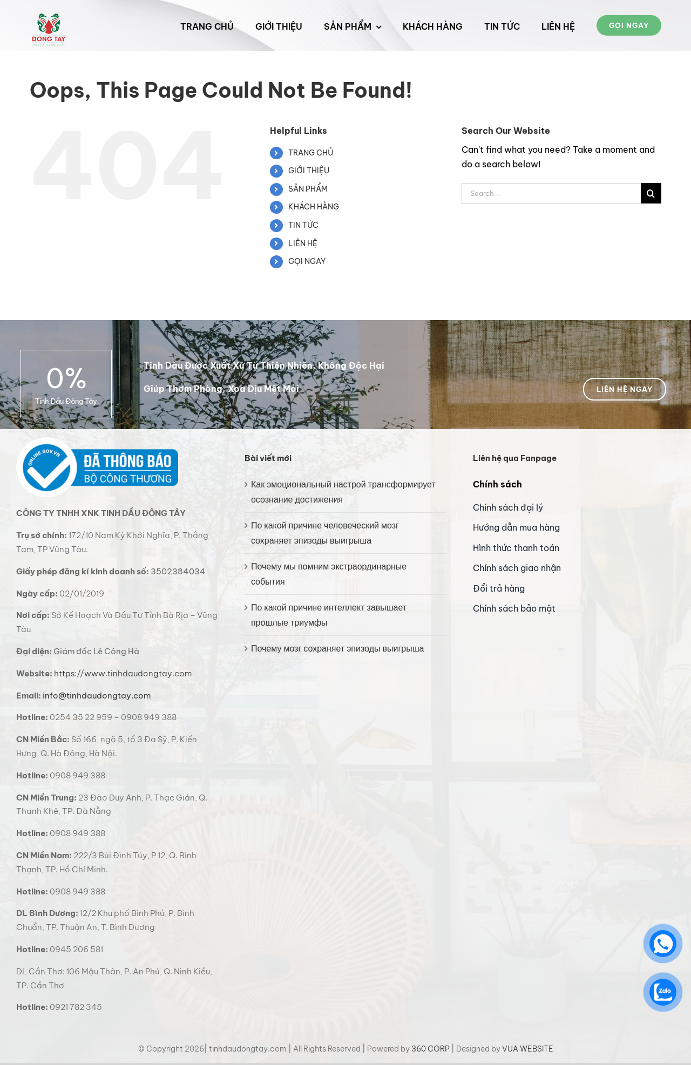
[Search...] (551, 193)
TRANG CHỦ (310, 153)
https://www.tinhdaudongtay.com (123, 673)
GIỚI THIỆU (308, 170)
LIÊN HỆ (302, 243)
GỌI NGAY (307, 261)
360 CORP (430, 1049)
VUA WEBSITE (527, 1049)
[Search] (651, 193)
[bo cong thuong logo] (97, 441)
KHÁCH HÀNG (313, 207)
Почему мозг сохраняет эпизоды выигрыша (337, 648)
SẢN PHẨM (308, 189)
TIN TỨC (303, 225)
